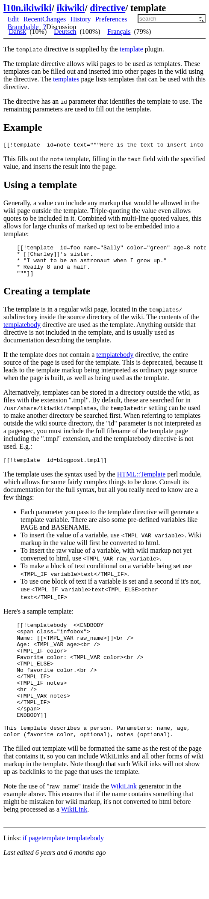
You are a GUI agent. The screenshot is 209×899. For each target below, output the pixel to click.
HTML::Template (141, 483)
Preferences (111, 19)
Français (118, 31)
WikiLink (123, 818)
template (131, 49)
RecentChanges (45, 19)
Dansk (17, 31)
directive (107, 8)
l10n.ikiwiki (27, 8)
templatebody (22, 332)
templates (66, 79)
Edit (13, 19)
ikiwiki (70, 8)
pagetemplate (47, 870)
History (81, 19)
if (25, 870)
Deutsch (65, 31)
